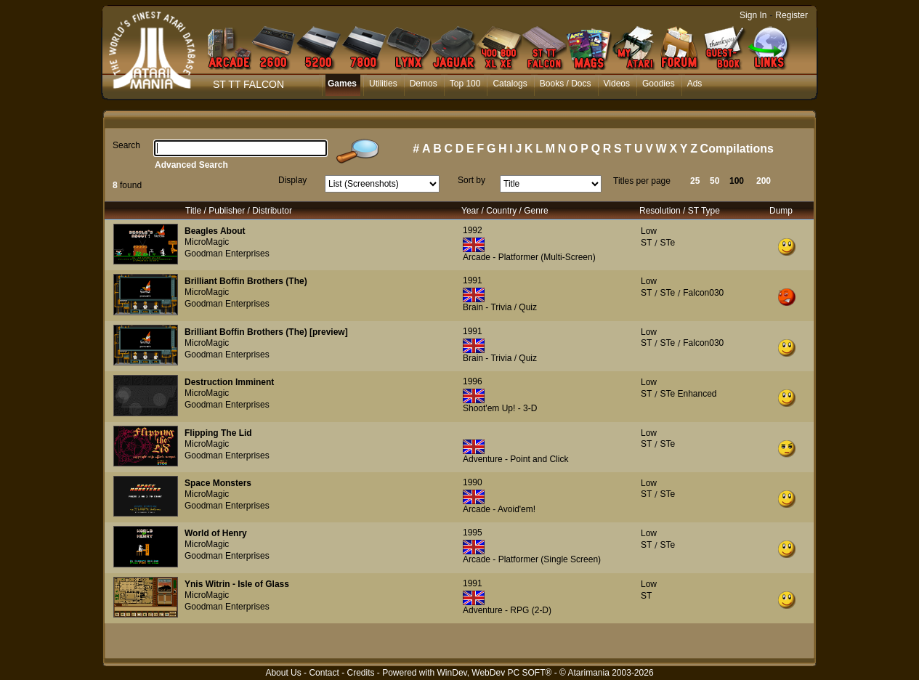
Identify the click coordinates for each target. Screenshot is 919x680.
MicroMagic (207, 242)
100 (736, 181)
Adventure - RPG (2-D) (507, 610)
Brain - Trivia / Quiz (500, 307)
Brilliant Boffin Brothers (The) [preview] (266, 332)
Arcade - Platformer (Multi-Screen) (529, 257)
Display (292, 180)
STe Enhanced (688, 394)
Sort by (471, 180)
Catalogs (510, 83)
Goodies (658, 83)
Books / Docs (565, 83)
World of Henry (216, 533)
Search (126, 145)
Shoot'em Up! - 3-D (500, 408)
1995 (472, 532)
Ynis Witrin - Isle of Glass (237, 584)
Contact (324, 673)
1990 (472, 482)
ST (646, 243)
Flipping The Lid (218, 433)
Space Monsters (218, 483)
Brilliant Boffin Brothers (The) (246, 281)
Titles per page (642, 181)
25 (695, 181)
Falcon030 (703, 293)
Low (649, 231)
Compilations (737, 148)
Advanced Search (191, 165)
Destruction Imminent (229, 382)
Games (342, 83)
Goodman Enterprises (227, 253)
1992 (472, 230)
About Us (283, 673)
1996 (472, 381)
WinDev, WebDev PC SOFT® (494, 673)
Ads (695, 83)
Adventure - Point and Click (515, 459)
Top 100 (465, 83)
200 (763, 181)
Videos (617, 83)
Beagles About (215, 231)
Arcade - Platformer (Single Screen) (532, 559)
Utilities (383, 83)
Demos (423, 83)
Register (791, 15)
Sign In (753, 15)
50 (714, 181)
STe (667, 243)
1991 (472, 280)
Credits (360, 673)
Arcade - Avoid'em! (499, 509)
